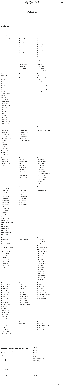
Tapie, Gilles (22, 288)
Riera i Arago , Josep (42, 263)
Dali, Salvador (4, 76)
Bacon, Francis (22, 33)
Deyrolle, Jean (4, 113)
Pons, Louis (3, 267)
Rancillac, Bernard (41, 241)
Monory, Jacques (5, 226)
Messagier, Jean (5, 202)
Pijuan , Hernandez (5, 261)
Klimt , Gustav (22, 171)
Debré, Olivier (4, 97)
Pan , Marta (3, 241)
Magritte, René (4, 190)
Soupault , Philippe (5, 312)
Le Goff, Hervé (40, 167)
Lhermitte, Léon (41, 181)
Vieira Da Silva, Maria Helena (44, 294)
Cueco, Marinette (41, 70)
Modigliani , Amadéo (6, 220)
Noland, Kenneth (23, 196)
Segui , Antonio (4, 298)
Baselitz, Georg (23, 45)
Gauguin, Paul (4, 132)
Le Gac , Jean (40, 165)
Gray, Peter (3, 140)
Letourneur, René (41, 179)
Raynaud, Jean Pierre (42, 247)
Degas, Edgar (4, 99)
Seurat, (2, 300)
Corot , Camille (41, 58)
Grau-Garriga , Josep (6, 138)
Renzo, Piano (40, 261)
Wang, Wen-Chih (5, 327)
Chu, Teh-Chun (41, 45)
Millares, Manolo (5, 208)
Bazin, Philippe (22, 49)
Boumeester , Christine (25, 58)
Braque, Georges (23, 64)
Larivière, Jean (41, 163)
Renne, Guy (40, 257)
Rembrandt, (40, 255)
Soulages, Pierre (5, 310)
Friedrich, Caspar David (43, 86)
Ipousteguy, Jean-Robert (43, 130)
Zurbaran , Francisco (42, 327)
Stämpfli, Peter (4, 314)
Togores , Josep (23, 298)
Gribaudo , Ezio (4, 144)
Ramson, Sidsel (41, 239)
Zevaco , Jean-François (43, 325)
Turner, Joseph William (24, 304)
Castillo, (39, 35)
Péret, (2, 249)
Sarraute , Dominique (6, 284)
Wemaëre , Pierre (5, 331)
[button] (61, 3)
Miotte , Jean (4, 214)
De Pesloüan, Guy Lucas (7, 91)
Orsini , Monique (41, 188)
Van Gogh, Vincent (42, 286)
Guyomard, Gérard (5, 154)
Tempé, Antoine (23, 294)
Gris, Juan (3, 146)
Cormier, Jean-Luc (41, 56)
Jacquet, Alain (4, 159)
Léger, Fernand (41, 171)
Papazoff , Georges (5, 243)
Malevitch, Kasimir (5, 192)
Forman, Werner (41, 82)
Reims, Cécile (40, 253)
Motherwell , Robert (6, 232)
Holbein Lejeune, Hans (24, 140)
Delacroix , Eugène (5, 101)
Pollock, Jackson (5, 265)
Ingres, (39, 128)
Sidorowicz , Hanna (5, 304)
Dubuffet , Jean (5, 119)
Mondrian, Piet (4, 224)
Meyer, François (5, 204)
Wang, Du (3, 323)
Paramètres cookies (37, 361)
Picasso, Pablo (4, 255)
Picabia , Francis (5, 253)
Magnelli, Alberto (5, 188)
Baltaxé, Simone (23, 35)
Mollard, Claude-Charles (7, 222)
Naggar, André (22, 192)
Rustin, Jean (40, 279)
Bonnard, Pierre (23, 54)
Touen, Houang (23, 300)
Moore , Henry (4, 230)
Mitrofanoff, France (5, 218)
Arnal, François (4, 35)
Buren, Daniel (22, 70)
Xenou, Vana (22, 323)
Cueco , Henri (40, 68)
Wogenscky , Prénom (6, 333)
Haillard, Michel (23, 130)
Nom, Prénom (22, 198)
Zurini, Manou (40, 329)
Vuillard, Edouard (41, 298)
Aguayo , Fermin (5, 31)
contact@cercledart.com (6, 375)
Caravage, (39, 33)
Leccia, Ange (40, 169)
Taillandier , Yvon (23, 284)
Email (2, 355)
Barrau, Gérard (22, 43)
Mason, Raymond (5, 196)
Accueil (29, 14)
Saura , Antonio (4, 286)
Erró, (20, 80)
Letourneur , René (41, 177)
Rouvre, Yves (40, 273)
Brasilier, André (23, 66)
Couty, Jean (40, 64)
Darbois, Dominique (6, 82)
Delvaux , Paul (4, 107)
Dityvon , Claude (5, 117)
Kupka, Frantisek (23, 177)
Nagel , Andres (22, 190)
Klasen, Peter (22, 167)
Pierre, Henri (4, 257)
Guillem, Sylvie (4, 150)
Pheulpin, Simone (5, 251)
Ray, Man (39, 245)
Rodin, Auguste (41, 269)
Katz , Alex (21, 163)
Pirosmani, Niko (4, 263)
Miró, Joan (3, 216)
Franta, (39, 84)
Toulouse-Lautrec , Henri (25, 302)
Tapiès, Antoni (22, 290)
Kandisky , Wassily (23, 161)
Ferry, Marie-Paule (41, 78)
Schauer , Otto (4, 288)
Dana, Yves (3, 80)
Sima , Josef (4, 308)
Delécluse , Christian (6, 105)
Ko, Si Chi (21, 173)
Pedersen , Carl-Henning (7, 247)
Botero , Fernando (23, 56)
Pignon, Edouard (5, 259)
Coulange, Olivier (41, 60)
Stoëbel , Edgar (4, 316)
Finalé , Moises (41, 80)
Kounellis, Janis (23, 175)
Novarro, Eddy (22, 202)
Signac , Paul (4, 306)
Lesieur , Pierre (41, 175)
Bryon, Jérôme (22, 68)
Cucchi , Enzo (40, 66)
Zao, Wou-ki (40, 323)
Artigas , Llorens (5, 37)
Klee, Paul (21, 169)
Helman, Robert (23, 136)
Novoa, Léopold (23, 204)
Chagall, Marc (40, 39)
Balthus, (21, 37)
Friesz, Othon (40, 88)
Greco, (2, 142)
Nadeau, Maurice (23, 188)
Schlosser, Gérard (5, 292)
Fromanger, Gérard (42, 89)
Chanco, (39, 43)
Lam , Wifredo (40, 159)
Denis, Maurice (4, 109)
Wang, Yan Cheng (5, 325)
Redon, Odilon (40, 249)
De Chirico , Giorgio (6, 88)
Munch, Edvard (4, 234)
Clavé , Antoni (40, 49)
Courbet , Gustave (41, 62)
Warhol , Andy (4, 329)
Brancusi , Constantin (24, 62)
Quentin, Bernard (23, 239)
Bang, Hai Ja (22, 39)
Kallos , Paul (22, 159)
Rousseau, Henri (41, 271)
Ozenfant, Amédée (41, 190)
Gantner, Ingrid (4, 128)
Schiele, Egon (4, 290)
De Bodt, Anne (4, 86)
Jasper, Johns (4, 161)
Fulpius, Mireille (41, 91)
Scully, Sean (4, 296)
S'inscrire (3, 360)
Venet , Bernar (40, 290)
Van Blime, (39, 284)
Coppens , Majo (41, 54)
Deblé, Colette (4, 95)
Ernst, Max (21, 78)
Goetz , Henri (4, 136)
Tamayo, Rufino (23, 286)
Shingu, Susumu (5, 302)
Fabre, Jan (39, 76)
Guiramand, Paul (5, 152)
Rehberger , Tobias (42, 251)
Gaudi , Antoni (4, 130)
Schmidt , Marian (5, 294)
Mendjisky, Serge (5, 200)
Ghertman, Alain (5, 134)
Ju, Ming (3, 165)
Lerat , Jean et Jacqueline (43, 173)
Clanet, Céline (40, 47)
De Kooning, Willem (6, 89)
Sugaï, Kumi (4, 318)
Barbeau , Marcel (23, 41)
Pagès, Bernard (4, 239)
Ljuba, (38, 183)
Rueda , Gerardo (41, 275)
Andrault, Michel (5, 33)
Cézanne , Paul (41, 37)
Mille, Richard (4, 210)
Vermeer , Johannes (42, 292)
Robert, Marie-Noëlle (42, 267)
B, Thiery (21, 31)
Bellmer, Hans (22, 53)
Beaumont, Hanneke (24, 51)
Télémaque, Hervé (23, 292)
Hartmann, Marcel (23, 132)
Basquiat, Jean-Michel (24, 47)
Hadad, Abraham (23, 128)
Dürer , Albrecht (5, 123)
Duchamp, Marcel (5, 121)
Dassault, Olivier (5, 84)
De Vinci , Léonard (5, 93)
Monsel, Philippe (5, 228)
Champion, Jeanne (42, 41)
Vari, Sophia (40, 288)
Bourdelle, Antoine (23, 60)
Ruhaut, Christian (41, 277)
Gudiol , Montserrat (6, 148)
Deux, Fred (3, 111)
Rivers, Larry (40, 265)
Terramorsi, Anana (23, 296)
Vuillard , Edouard (41, 296)
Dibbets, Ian (4, 115)
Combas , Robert (41, 51)
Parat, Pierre (4, 245)
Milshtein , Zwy (4, 212)
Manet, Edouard (5, 194)
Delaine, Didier (4, 103)
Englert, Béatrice (23, 76)
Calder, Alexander (41, 31)
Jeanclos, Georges (5, 163)
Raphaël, (39, 243)
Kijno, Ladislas (22, 165)
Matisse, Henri (4, 198)
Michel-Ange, (4, 206)
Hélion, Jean (22, 134)
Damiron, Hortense (5, 78)
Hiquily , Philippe (23, 138)
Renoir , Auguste (41, 259)
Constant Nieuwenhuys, (43, 53)
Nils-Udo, (21, 194)
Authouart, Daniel (5, 39)
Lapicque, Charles (41, 161)
